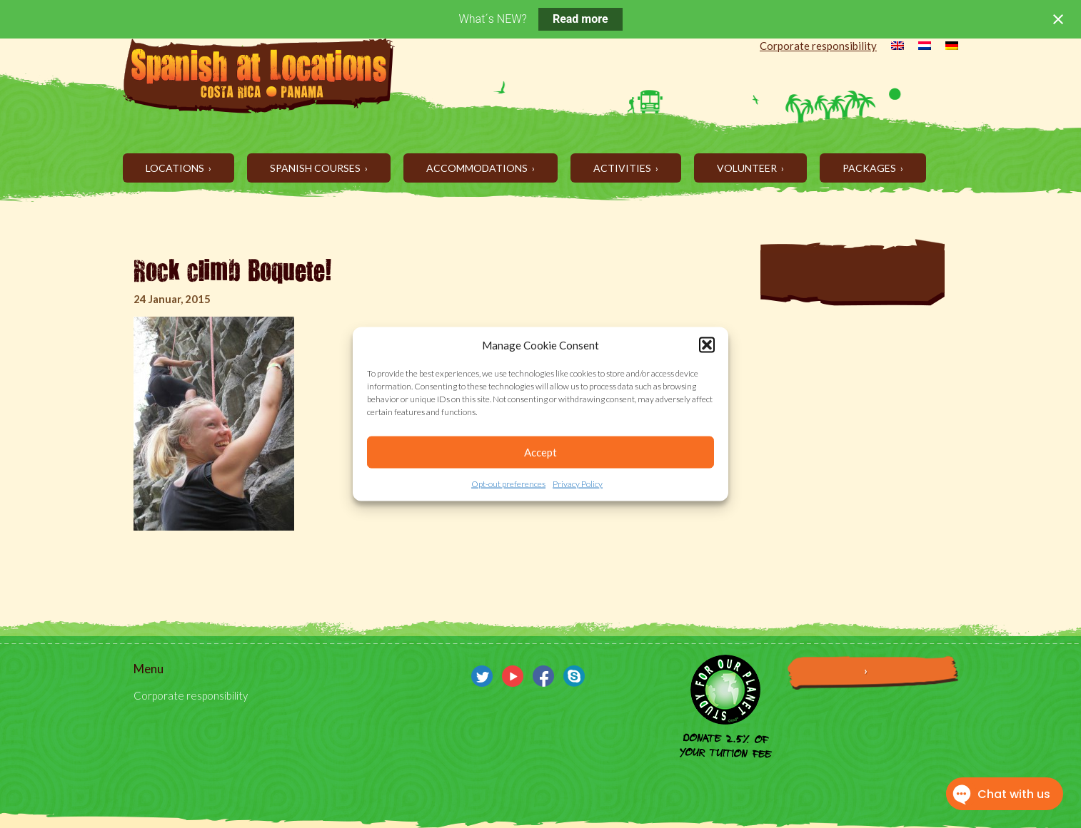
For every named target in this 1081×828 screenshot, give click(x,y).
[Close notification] (1058, 19)
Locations (176, 168)
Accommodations (478, 168)
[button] (707, 345)
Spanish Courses (316, 168)
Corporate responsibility (818, 45)
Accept (540, 452)
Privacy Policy (578, 484)
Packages (870, 168)
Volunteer (748, 168)
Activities (623, 168)
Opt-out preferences (508, 484)
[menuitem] (890, 47)
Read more (580, 19)
